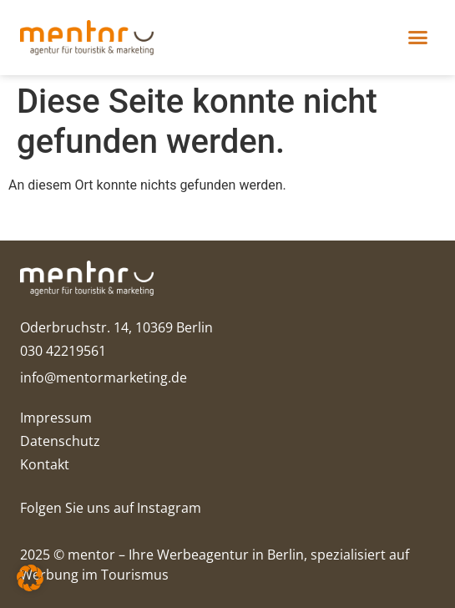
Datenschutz (60, 441)
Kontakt (44, 464)
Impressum (56, 417)
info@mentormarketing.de (103, 377)
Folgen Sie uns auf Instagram (110, 508)
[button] (418, 37)
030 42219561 (63, 351)
